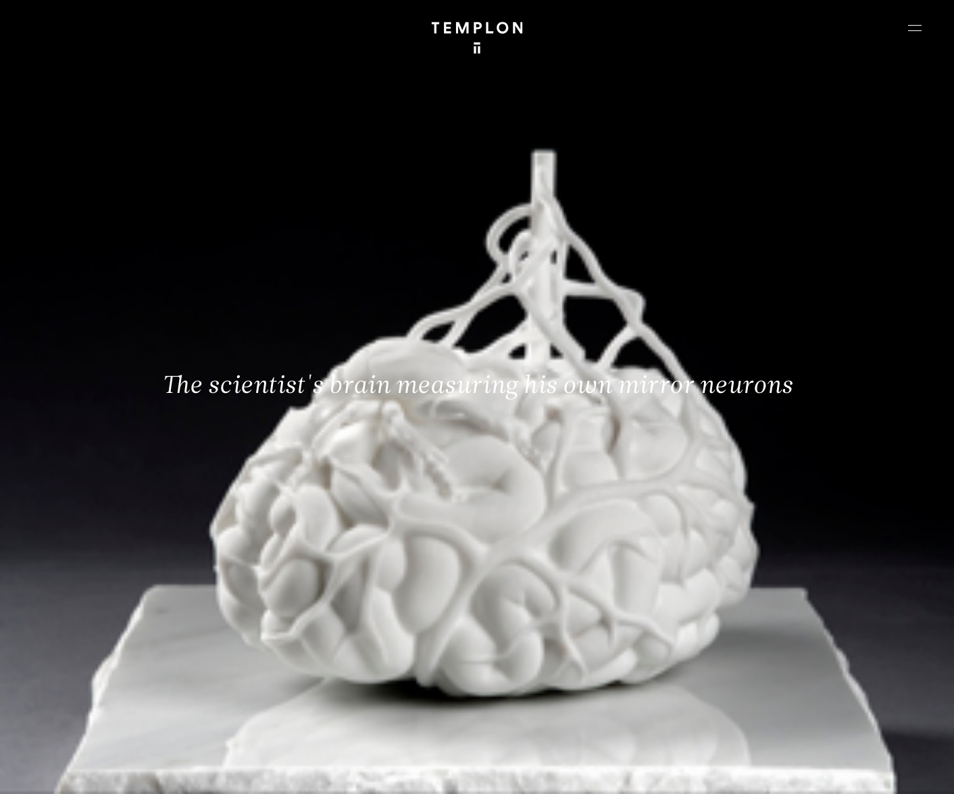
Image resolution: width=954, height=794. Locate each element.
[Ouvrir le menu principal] (914, 27)
